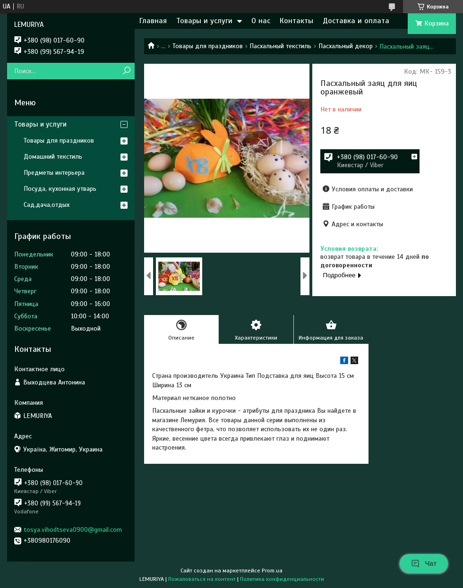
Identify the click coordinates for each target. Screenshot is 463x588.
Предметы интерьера (54, 173)
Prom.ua (272, 570)
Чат (424, 563)
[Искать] (126, 71)
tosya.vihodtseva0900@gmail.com (73, 530)
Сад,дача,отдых (46, 205)
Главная (153, 21)
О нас (260, 21)
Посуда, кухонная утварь (60, 189)
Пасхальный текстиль (280, 46)
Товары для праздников (207, 46)
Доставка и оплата (356, 21)
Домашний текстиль (53, 157)
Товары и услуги (204, 21)
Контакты (296, 21)
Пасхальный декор (345, 46)
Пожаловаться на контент (202, 579)
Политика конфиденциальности (282, 579)
